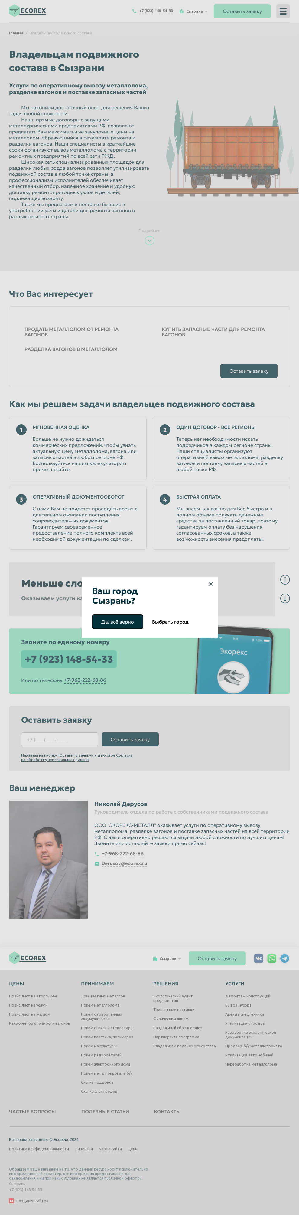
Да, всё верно (117, 622)
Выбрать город (170, 622)
